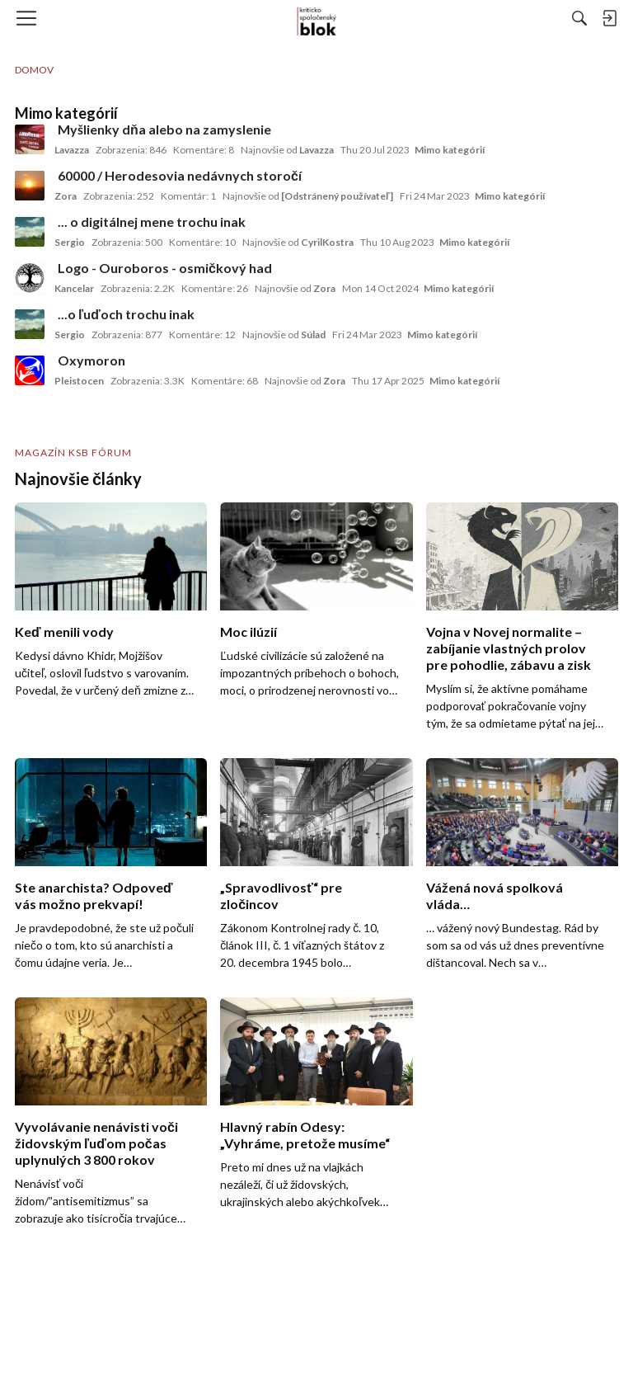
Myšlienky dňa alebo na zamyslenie (164, 129)
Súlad (313, 334)
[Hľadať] (579, 18)
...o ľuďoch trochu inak (126, 314)
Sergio (69, 242)
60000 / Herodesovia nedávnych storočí (180, 175)
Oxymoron (91, 360)
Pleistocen (79, 381)
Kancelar (74, 288)
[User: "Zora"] (30, 185)
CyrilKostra (327, 242)
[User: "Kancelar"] (30, 278)
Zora (65, 196)
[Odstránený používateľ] (337, 196)
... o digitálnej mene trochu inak (152, 221)
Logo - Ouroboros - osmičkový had (165, 268)
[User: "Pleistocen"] (30, 370)
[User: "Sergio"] (30, 231)
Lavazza (71, 150)
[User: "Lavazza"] (30, 139)
